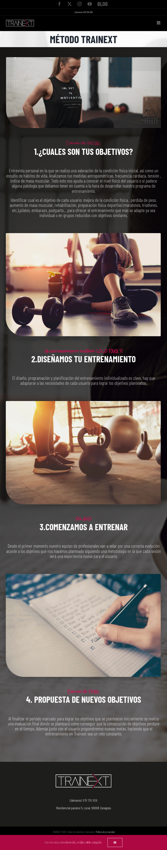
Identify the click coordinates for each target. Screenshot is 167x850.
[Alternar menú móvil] (159, 23)
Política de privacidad (105, 832)
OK (115, 842)
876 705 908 (88, 12)
